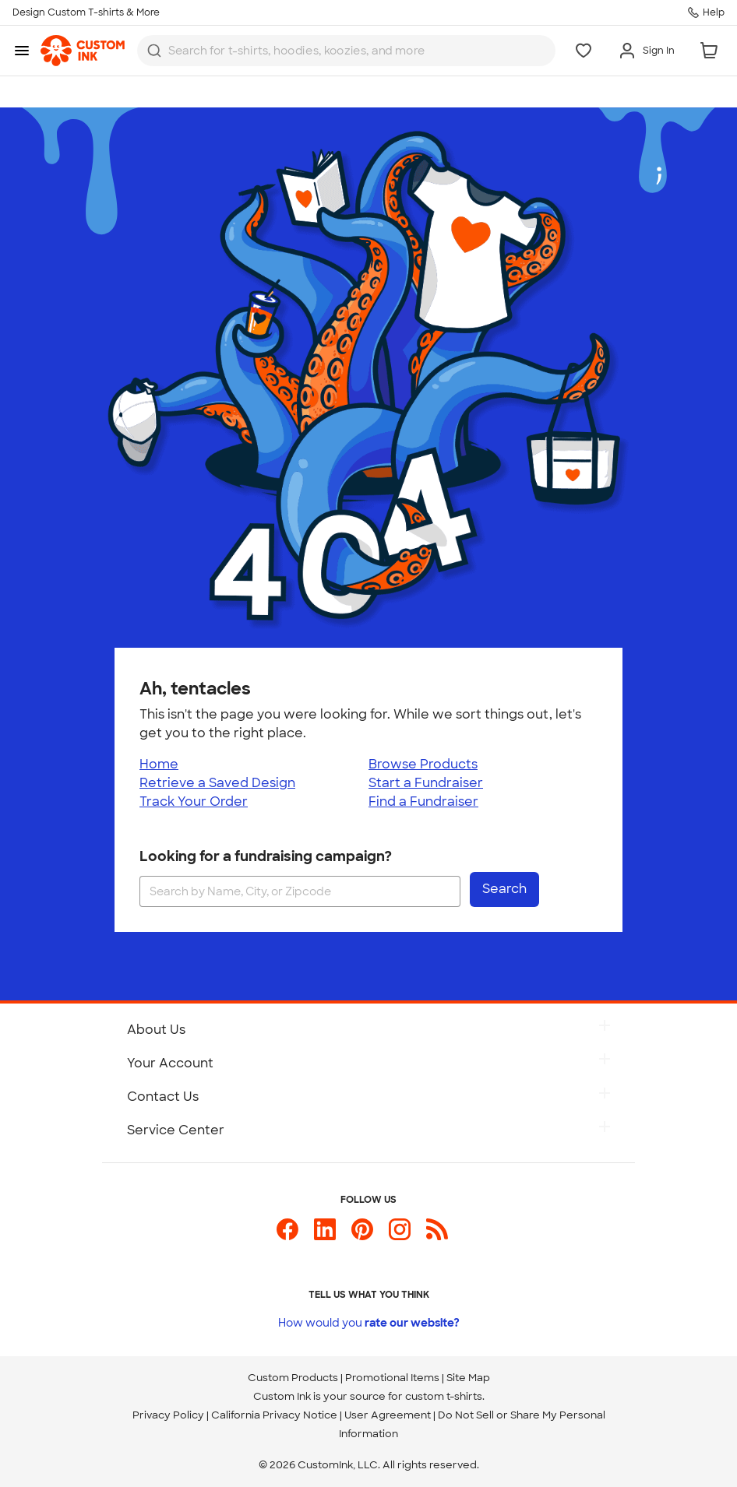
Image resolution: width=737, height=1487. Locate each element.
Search (504, 889)
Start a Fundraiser (425, 783)
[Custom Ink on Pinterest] (362, 1236)
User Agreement (387, 1415)
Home (158, 764)
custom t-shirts (443, 1396)
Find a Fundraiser (423, 801)
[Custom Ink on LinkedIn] (325, 1236)
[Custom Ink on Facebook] (287, 1236)
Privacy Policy (168, 1415)
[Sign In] (646, 50)
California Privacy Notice (274, 1415)
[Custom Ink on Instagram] (400, 1236)
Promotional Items (392, 1377)
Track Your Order (193, 801)
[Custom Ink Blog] (437, 1236)
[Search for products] (333, 51)
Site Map (468, 1377)
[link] (83, 50)
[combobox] (346, 50)
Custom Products (293, 1377)
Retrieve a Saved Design (217, 783)
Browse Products (423, 764)
